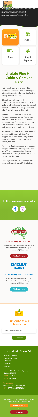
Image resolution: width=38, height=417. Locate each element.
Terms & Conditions (10, 355)
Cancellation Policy (10, 358)
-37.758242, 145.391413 (16, 388)
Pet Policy (7, 361)
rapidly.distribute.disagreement (14, 385)
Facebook (12, 378)
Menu (33, 4)
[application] (19, 16)
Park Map (6, 366)
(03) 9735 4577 (14, 376)
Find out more (19, 256)
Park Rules (7, 363)
